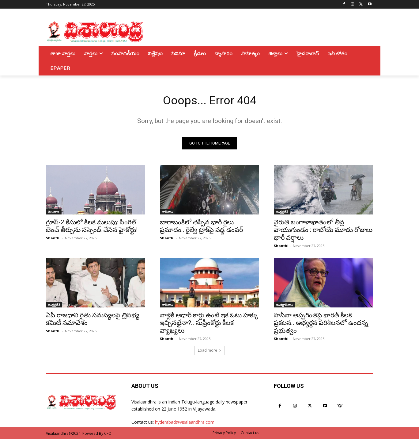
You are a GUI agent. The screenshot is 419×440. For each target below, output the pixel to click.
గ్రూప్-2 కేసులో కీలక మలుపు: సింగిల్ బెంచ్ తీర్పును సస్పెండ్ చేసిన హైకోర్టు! (92, 226)
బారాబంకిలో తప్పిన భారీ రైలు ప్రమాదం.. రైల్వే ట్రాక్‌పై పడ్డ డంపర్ (201, 226)
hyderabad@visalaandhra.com (184, 423)
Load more (209, 351)
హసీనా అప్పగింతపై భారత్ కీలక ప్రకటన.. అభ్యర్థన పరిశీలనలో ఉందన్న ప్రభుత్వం (321, 323)
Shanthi (53, 239)
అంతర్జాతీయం (284, 305)
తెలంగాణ (53, 212)
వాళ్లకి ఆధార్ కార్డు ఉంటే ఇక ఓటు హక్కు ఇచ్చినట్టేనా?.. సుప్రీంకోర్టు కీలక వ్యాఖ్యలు (209, 323)
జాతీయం (167, 212)
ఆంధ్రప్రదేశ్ (282, 212)
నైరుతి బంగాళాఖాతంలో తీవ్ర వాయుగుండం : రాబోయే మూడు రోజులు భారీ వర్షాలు (323, 230)
